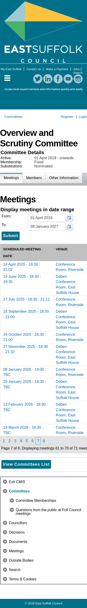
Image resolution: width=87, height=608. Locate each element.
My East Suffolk (11, 69)
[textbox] (50, 218)
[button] (69, 218)
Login (83, 117)
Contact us (34, 69)
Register (67, 117)
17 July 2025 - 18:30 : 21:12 (26, 299)
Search (78, 72)
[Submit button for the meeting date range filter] (11, 236)
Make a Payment (57, 69)
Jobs (76, 69)
